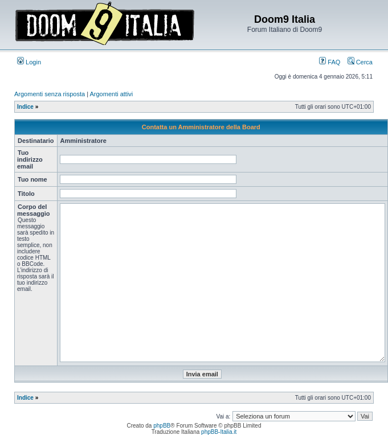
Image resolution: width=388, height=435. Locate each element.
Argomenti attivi (111, 94)
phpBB (161, 425)
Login (29, 62)
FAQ (329, 62)
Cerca (360, 62)
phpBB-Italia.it (218, 432)
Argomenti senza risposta (49, 94)
